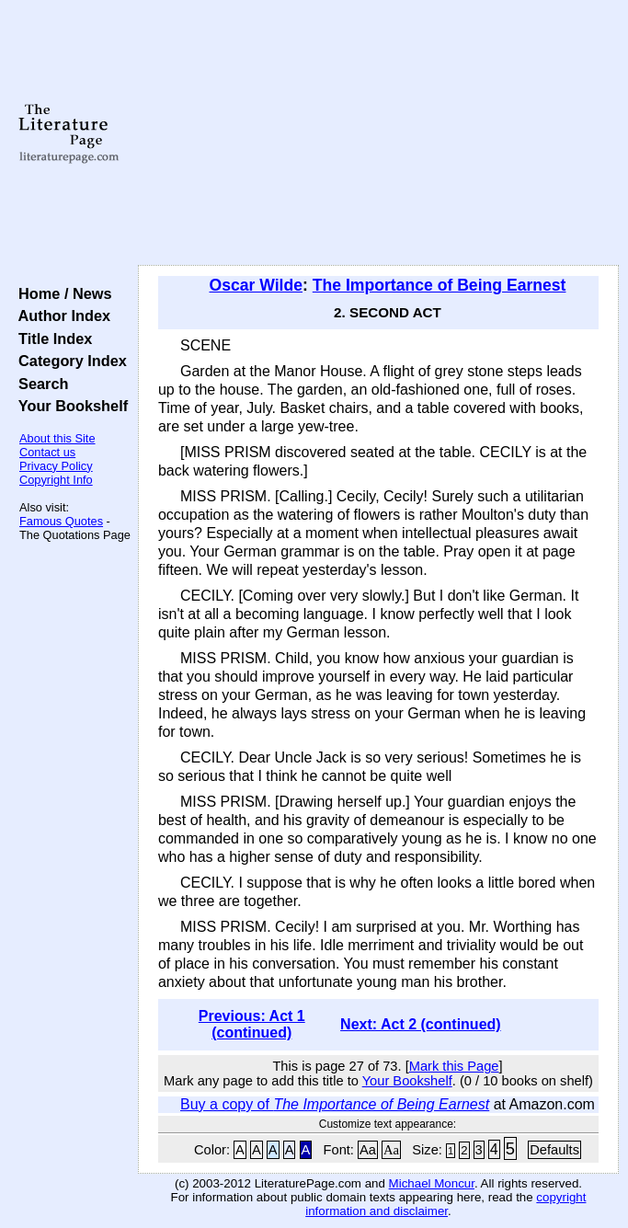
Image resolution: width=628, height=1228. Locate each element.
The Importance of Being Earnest (439, 285)
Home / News (61, 293)
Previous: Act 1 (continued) (252, 1024)
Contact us (47, 452)
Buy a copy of (334, 1104)
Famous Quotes (61, 521)
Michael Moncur (431, 1183)
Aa (368, 1149)
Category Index (68, 360)
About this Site (57, 438)
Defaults (554, 1149)
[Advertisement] (378, 133)
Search (39, 383)
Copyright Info (56, 480)
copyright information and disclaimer (445, 1204)
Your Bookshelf (69, 405)
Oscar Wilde (256, 285)
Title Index (51, 338)
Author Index (60, 315)
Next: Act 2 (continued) (420, 1024)
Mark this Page (454, 1066)
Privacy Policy (56, 466)
